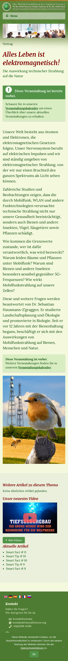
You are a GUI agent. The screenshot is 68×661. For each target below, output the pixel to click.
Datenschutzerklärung (32, 648)
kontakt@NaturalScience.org (29, 622)
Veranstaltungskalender (21, 108)
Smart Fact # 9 (16, 568)
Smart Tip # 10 (16, 556)
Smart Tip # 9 (15, 564)
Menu (11, 16)
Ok (34, 654)
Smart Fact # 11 (16, 552)
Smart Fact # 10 (16, 560)
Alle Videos (14, 540)
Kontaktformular (22, 619)
